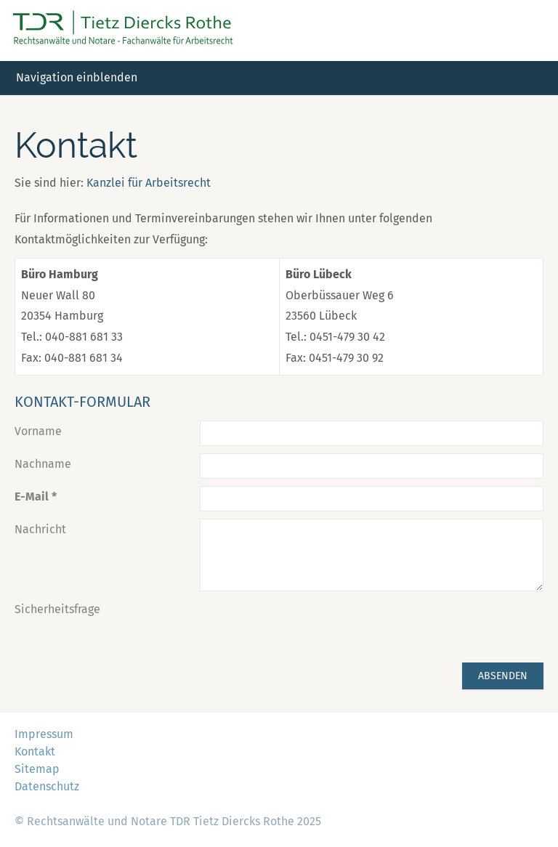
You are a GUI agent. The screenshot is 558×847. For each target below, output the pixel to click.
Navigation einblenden (76, 77)
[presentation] (310, 627)
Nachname (43, 464)
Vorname (38, 431)
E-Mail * (36, 496)
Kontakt (35, 751)
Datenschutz (47, 786)
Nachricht (40, 529)
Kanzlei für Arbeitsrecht (148, 183)
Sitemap (37, 769)
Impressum (44, 734)
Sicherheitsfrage (57, 609)
